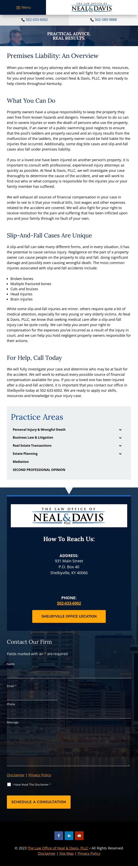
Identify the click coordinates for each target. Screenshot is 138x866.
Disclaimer (16, 775)
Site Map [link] (66, 853)
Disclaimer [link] (46, 853)
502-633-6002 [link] (37, 19)
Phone (11, 704)
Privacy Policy (40, 775)
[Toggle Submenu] (120, 430)
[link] (92, 7)
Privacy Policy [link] (89, 853)
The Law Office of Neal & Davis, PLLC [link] (58, 848)
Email (12, 686)
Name (11, 664)
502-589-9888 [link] (106, 19)
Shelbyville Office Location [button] (69, 616)
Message (12, 722)
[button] (23, 7)
